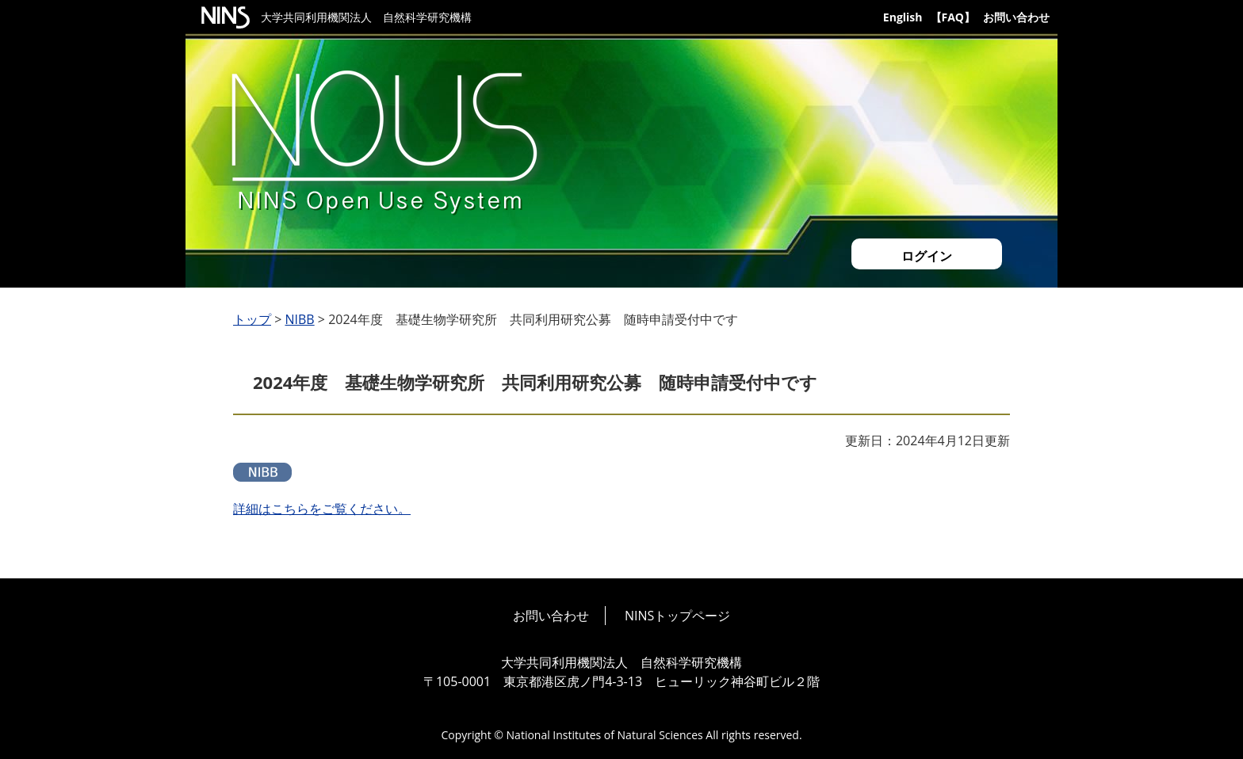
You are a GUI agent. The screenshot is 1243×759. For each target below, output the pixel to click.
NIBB (299, 319)
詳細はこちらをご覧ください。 (322, 508)
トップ (252, 319)
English (903, 17)
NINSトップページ (677, 615)
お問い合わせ (1016, 17)
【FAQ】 (953, 17)
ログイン (926, 256)
